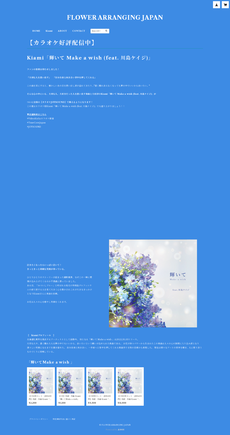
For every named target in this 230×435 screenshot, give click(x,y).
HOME (36, 31)
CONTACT (78, 31)
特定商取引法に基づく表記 (64, 419)
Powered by (115, 430)
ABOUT (62, 31)
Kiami (49, 31)
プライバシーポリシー (38, 419)
